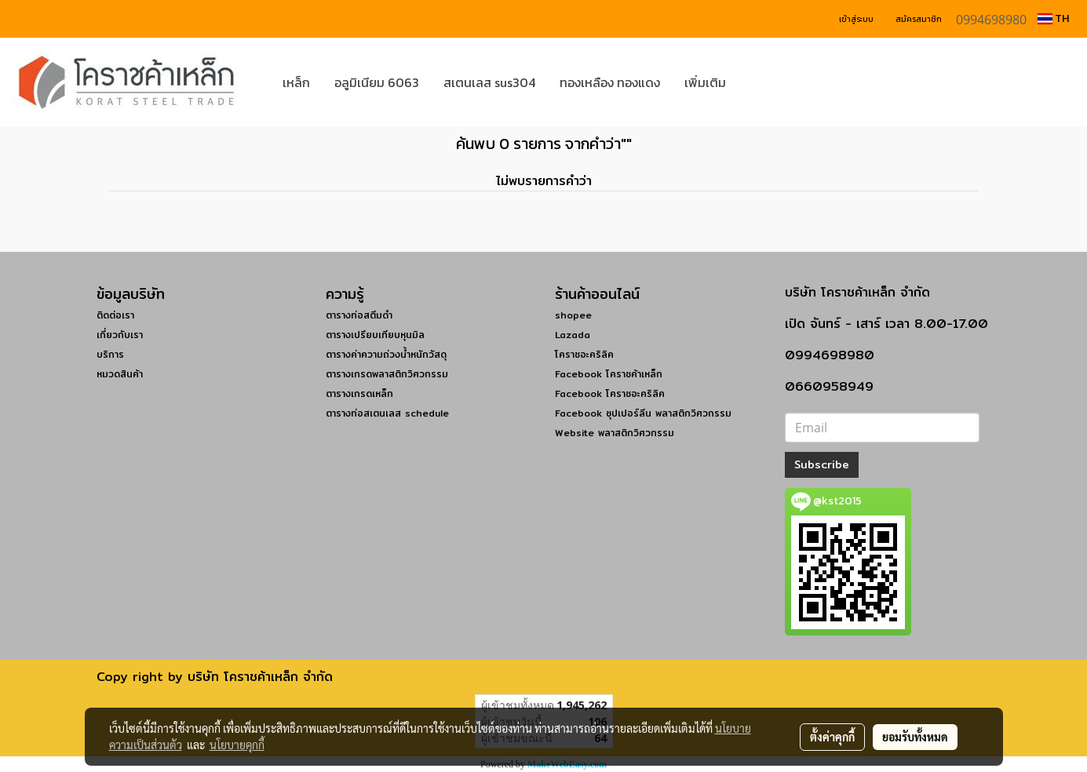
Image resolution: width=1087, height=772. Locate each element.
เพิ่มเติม (705, 82)
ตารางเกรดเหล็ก (359, 393)
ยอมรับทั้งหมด (915, 737)
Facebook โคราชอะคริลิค (610, 393)
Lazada (572, 334)
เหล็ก (296, 82)
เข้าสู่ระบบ (856, 19)
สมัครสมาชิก (918, 19)
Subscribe (821, 464)
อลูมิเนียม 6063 (376, 82)
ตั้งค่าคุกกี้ (832, 737)
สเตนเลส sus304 (489, 82)
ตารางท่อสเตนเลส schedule (387, 413)
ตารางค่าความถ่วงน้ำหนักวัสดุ (386, 354)
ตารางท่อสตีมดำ (359, 315)
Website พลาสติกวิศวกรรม (614, 432)
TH (1053, 18)
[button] (761, 82)
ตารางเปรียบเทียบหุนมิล (375, 334)
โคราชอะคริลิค (584, 354)
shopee (573, 315)
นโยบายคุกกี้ (237, 744)
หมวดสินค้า (120, 373)
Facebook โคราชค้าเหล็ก (608, 373)
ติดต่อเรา (115, 315)
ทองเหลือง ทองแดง (610, 82)
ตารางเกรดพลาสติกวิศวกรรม (387, 373)
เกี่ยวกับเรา (120, 334)
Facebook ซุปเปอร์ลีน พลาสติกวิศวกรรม (643, 413)
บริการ (110, 354)
